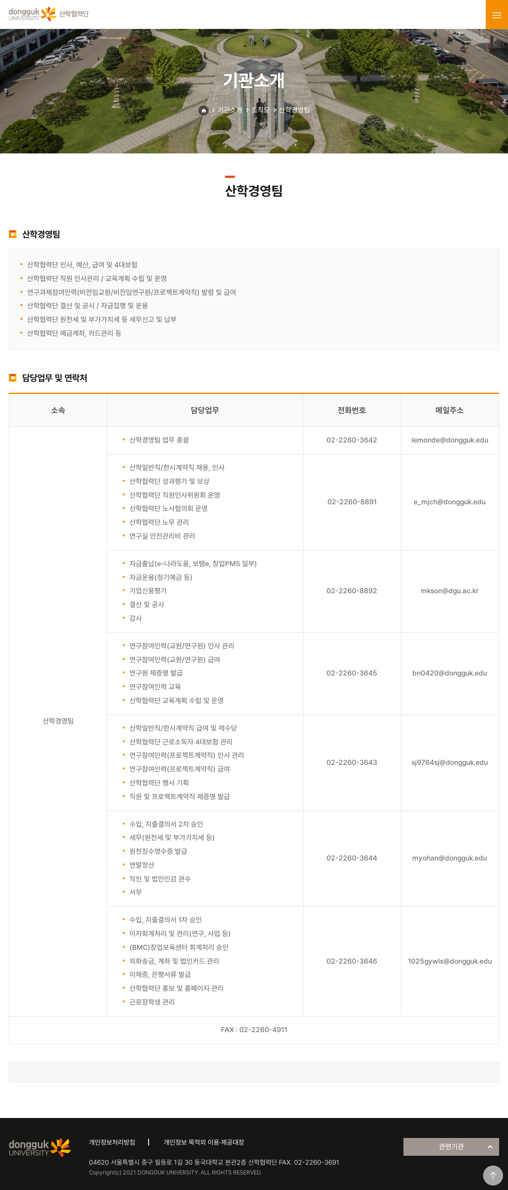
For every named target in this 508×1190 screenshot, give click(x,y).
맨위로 (493, 1176)
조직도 (260, 110)
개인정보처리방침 (112, 1142)
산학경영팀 (294, 110)
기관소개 (230, 110)
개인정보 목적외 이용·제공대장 (204, 1142)
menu (496, 15)
